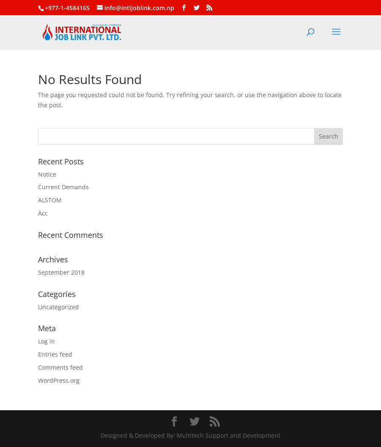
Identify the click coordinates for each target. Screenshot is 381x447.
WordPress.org (58, 380)
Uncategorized (58, 307)
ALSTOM (50, 200)
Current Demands (63, 187)
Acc (43, 213)
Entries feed (55, 354)
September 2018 (61, 272)
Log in (46, 341)
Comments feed (60, 367)
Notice (47, 174)
